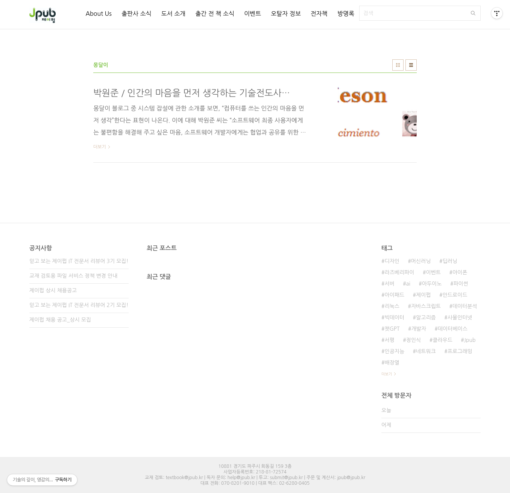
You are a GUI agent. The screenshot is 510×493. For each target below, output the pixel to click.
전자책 (319, 14)
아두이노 (432, 283)
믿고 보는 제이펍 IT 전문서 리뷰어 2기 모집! (78, 305)
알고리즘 (426, 317)
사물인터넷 (460, 317)
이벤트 (252, 14)
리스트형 (411, 65)
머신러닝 (421, 261)
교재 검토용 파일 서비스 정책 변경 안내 (73, 275)
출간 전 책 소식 (214, 14)
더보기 (386, 374)
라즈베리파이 (399, 272)
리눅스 (391, 306)
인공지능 (394, 351)
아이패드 (394, 295)
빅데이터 (394, 317)
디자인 (391, 261)
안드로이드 (455, 295)
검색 (473, 13)
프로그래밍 (460, 351)
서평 (389, 340)
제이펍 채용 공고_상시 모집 (60, 319)
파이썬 (460, 283)
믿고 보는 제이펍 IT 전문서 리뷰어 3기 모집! (78, 261)
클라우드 (442, 340)
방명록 (345, 14)
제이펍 (423, 295)
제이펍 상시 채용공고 (53, 290)
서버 (389, 283)
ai (408, 283)
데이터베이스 (452, 328)
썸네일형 (398, 65)
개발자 (418, 328)
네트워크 (426, 351)
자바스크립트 (426, 306)
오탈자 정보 (286, 14)
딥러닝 (450, 261)
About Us (98, 14)
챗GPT (391, 328)
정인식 (413, 340)
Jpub (470, 340)
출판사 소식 (136, 14)
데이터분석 (464, 306)
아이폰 (459, 272)
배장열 (391, 362)
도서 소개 (173, 14)
